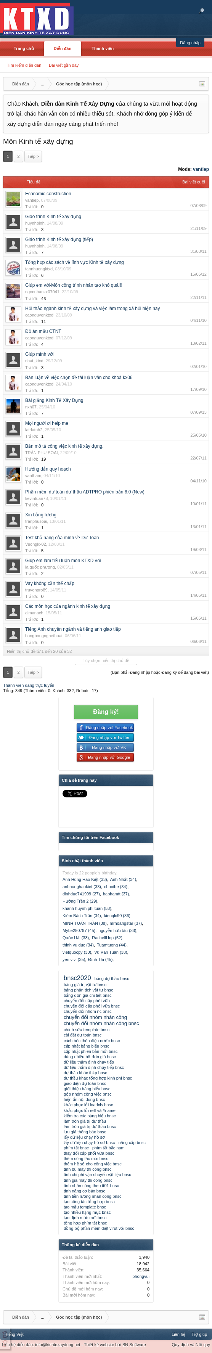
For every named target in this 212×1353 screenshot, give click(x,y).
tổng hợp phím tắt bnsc (85, 1223)
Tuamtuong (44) (112, 945)
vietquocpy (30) (77, 952)
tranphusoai (36, 521)
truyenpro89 (36, 590)
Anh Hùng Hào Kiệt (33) (85, 879)
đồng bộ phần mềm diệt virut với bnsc (99, 1228)
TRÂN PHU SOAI (41, 452)
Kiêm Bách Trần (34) (82, 915)
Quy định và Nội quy (191, 1344)
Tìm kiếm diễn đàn (24, 65)
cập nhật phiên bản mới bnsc (90, 1051)
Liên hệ (178, 1334)
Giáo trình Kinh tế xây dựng (53, 216)
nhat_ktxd (34, 360)
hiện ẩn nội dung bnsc (84, 1099)
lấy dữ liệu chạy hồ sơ (84, 1137)
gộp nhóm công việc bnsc (88, 1094)
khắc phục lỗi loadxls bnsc (88, 1104)
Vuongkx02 (35, 544)
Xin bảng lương (40, 514)
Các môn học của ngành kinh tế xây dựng (67, 606)
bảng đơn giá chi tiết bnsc (87, 995)
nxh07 (31, 407)
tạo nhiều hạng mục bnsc (87, 1212)
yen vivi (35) (74, 959)
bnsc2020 (77, 977)
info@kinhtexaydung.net (57, 1344)
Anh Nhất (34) (123, 879)
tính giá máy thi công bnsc (88, 1180)
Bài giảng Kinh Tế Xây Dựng (54, 400)
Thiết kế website (99, 1344)
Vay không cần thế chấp (49, 583)
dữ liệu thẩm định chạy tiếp (89, 1062)
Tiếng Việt (14, 1334)
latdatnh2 (33, 429)
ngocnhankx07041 (42, 291)
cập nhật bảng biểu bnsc (86, 1046)
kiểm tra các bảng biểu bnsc (90, 1116)
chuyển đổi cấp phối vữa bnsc (92, 1006)
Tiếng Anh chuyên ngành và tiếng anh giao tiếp (73, 629)
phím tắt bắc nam (108, 1148)
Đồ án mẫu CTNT (43, 331)
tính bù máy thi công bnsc (87, 1169)
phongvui (140, 1276)
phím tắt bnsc (76, 1148)
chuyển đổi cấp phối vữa (87, 1000)
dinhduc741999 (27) (81, 894)
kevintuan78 (36, 498)
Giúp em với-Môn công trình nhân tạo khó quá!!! (73, 285)
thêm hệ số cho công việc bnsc (93, 1164)
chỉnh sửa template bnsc (86, 1029)
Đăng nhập (190, 42)
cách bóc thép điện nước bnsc (92, 1040)
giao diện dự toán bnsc (85, 1083)
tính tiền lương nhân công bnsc (92, 1196)
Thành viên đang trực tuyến (28, 685)
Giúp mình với (39, 354)
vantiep (201, 169)
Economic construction (48, 193)
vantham (33, 475)
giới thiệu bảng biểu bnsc (87, 1088)
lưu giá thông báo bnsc (85, 1132)
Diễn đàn (62, 48)
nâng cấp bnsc (131, 1142)
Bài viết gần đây (64, 65)
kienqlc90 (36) (117, 915)
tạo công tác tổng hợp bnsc (89, 1201)
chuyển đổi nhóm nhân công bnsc (101, 1023)
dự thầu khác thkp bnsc (85, 1072)
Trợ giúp (199, 1334)
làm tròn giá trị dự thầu (85, 1121)
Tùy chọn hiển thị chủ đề (106, 660)
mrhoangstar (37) (126, 923)
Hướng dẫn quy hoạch (48, 469)
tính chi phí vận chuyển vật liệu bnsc (97, 1174)
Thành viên (103, 48)
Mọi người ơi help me (46, 423)
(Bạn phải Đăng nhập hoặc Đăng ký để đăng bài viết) (160, 672)
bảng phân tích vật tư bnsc (88, 990)
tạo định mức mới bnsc (85, 1217)
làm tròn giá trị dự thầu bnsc (90, 1126)
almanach (34, 613)
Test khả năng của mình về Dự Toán (62, 537)
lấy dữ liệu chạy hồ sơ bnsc (89, 1142)
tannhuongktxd (39, 269)
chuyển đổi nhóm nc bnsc (88, 1011)
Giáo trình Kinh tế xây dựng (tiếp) (59, 239)
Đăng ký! (106, 712)
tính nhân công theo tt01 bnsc (91, 1185)
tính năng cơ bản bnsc (84, 1191)
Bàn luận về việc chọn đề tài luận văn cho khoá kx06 (78, 377)
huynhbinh (35, 223)
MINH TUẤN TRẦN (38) (85, 923)
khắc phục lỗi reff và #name (90, 1110)
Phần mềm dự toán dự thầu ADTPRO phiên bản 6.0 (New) (85, 492)
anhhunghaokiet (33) (82, 886)
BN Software (134, 1344)
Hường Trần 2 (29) (80, 901)
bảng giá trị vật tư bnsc (85, 984)
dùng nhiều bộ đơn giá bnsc (90, 1056)
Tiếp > (33, 156)
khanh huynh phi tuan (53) (87, 908)
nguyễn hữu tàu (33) (117, 930)
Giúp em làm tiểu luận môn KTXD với (63, 560)
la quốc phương (40, 567)
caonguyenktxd (39, 315)
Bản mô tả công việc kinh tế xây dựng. (64, 446)
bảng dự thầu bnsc (112, 978)
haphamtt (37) (116, 894)
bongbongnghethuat (44, 635)
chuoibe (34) (115, 886)
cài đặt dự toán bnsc (82, 1035)
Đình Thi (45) (100, 959)
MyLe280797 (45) (79, 930)
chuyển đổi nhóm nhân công (95, 1017)
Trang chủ (24, 48)
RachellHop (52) (107, 937)
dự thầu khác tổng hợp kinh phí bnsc (98, 1078)
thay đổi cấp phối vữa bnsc (89, 1153)
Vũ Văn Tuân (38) (110, 952)
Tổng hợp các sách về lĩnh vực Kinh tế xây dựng (74, 262)
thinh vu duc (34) (78, 945)
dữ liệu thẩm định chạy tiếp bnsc (94, 1067)
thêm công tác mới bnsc (86, 1158)
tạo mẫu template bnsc (85, 1207)
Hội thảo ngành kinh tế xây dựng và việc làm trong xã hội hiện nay (92, 308)
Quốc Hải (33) (76, 937)
